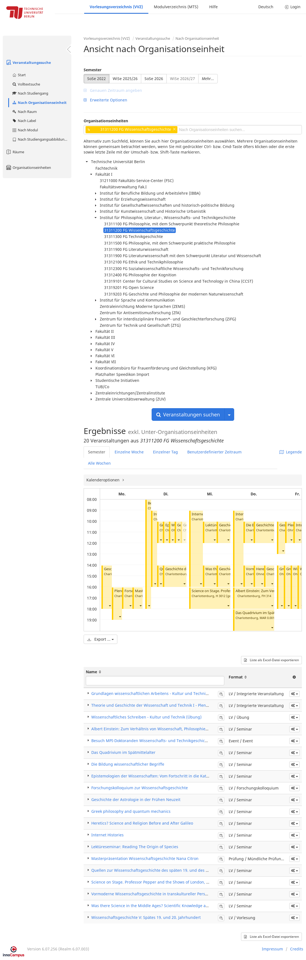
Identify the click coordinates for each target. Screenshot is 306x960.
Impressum (272, 949)
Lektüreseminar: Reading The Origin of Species (134, 846)
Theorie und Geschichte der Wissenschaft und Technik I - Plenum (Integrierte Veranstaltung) (177, 705)
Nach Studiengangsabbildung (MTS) (41, 139)
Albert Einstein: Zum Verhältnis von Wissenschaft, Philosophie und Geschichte (163, 728)
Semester (92, 69)
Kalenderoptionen (103, 479)
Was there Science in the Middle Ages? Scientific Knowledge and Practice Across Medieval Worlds (181, 905)
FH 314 (266, 596)
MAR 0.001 (267, 618)
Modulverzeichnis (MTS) (176, 6)
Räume (14, 151)
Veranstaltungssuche (28, 62)
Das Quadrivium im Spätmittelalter (264, 612)
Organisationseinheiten (28, 167)
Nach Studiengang (30, 93)
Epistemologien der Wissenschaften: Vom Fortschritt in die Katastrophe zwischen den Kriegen (178, 776)
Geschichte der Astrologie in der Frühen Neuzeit (135, 799)
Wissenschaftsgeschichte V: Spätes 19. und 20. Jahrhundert (146, 917)
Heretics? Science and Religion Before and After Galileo (142, 823)
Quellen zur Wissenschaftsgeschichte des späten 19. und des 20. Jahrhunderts (164, 870)
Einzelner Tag (165, 452)
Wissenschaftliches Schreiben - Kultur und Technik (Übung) (146, 717)
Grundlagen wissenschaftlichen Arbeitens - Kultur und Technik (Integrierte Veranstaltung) (175, 693)
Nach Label (24, 120)
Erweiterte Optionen (105, 100)
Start (19, 74)
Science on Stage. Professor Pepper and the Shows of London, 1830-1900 (158, 882)
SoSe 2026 (153, 78)
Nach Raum (24, 111)
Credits (296, 949)
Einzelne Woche (129, 452)
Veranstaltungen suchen (188, 414)
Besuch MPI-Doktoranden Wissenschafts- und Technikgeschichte (151, 740)
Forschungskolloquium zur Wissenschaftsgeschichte (139, 787)
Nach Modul (25, 129)
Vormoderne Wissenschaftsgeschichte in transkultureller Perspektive (154, 893)
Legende (290, 452)
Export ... (100, 639)
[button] (109, 605)
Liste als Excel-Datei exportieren (271, 660)
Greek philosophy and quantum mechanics (131, 811)
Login (292, 6)
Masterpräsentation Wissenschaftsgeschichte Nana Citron (145, 858)
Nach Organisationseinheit (39, 102)
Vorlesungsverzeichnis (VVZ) (116, 6)
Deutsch (265, 6)
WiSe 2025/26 (125, 78)
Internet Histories (107, 834)
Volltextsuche (26, 84)
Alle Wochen (99, 463)
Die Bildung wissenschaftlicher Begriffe (127, 764)
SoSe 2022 (96, 78)
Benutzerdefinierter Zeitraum (214, 452)
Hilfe (213, 6)
